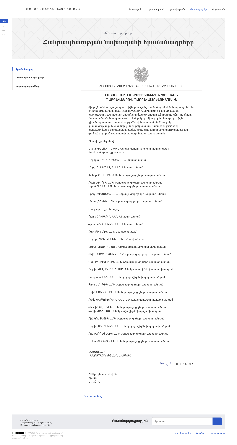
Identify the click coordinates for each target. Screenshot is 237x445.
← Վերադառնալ (91, 396)
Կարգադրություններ (27, 85)
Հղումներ (200, 433)
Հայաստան (218, 9)
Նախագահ (135, 9)
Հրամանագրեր (24, 69)
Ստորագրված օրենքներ (30, 77)
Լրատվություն (177, 9)
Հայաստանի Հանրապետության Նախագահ (53, 9)
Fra (3, 34)
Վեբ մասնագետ (183, 433)
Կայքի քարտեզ (217, 433)
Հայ (4, 20)
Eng (3, 29)
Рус (3, 25)
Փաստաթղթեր (198, 9)
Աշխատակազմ (155, 9)
